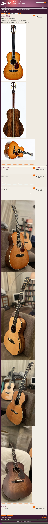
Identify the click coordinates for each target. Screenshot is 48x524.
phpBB (21, 521)
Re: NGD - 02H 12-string (5, 167)
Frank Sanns (38, 167)
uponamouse (38, 506)
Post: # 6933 (3, 16)
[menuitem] (6, 7)
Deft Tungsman (8, 16)
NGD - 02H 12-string (6, 11)
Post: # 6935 (3, 168)
